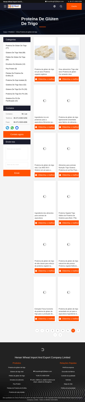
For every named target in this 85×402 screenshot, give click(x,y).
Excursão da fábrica (68, 371)
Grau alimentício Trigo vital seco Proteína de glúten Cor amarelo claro (68, 71)
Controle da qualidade (68, 376)
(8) (11, 69)
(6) (16, 80)
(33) (16, 89)
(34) (17, 94)
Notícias (68, 380)
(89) (15, 52)
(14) (15, 64)
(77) (16, 47)
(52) (16, 85)
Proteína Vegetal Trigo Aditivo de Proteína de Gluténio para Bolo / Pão (68, 215)
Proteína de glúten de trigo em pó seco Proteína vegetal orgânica (44, 71)
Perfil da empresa (68, 367)
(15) (13, 99)
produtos (11, 32)
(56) (15, 58)
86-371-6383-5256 (75, 1)
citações (74, 6)
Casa (5, 32)
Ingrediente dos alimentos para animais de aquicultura (44, 215)
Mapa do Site (68, 384)
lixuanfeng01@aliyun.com (54, 1)
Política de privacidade (68, 388)
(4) (14, 74)
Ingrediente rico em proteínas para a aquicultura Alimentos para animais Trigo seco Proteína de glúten (44, 122)
